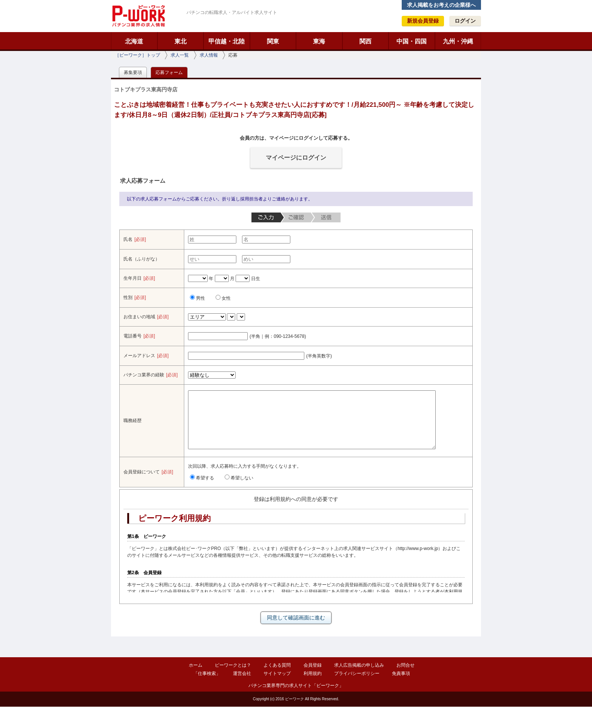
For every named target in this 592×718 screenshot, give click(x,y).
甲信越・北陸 (226, 41)
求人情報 (209, 55)
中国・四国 (411, 41)
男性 (197, 298)
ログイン (465, 21)
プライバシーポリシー (356, 684)
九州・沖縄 (458, 41)
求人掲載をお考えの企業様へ (441, 5)
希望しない (239, 489)
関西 (365, 41)
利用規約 (313, 684)
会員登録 (313, 676)
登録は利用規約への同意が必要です (296, 510)
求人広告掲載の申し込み (359, 676)
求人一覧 (180, 55)
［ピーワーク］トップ (137, 55)
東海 (319, 41)
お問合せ (405, 676)
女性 (223, 298)
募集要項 (133, 72)
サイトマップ (277, 684)
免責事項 (401, 684)
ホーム (195, 676)
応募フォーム (169, 72)
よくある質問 (277, 676)
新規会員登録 (423, 21)
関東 (273, 41)
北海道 (134, 41)
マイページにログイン (296, 157)
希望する (202, 489)
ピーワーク (138, 16)
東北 (180, 41)
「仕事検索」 (206, 684)
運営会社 (242, 684)
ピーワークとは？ (233, 676)
